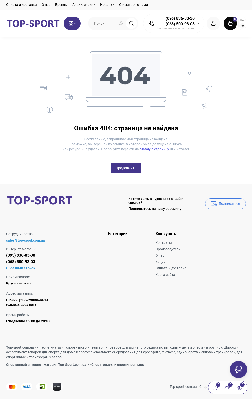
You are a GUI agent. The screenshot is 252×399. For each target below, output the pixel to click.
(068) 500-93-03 (180, 24)
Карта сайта (165, 275)
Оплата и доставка (21, 5)
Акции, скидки (83, 5)
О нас (46, 5)
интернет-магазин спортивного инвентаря (70, 347)
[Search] (120, 23)
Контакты (164, 243)
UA (242, 20)
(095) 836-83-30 (180, 18)
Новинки (107, 5)
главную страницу (154, 149)
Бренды (61, 5)
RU (242, 25)
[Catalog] (72, 23)
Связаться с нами (133, 5)
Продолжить (126, 168)
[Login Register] (213, 23)
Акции (161, 262)
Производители (168, 249)
